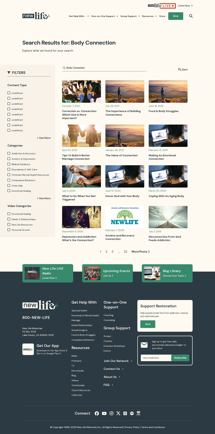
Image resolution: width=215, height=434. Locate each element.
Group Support (130, 16)
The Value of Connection (121, 155)
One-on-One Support (104, 16)
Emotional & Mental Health (85, 315)
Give (175, 16)
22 (125, 251)
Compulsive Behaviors (83, 339)
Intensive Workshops (114, 346)
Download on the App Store (52, 350)
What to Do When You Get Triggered (79, 197)
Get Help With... (79, 16)
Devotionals (78, 370)
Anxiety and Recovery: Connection (120, 237)
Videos (75, 380)
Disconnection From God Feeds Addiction (165, 238)
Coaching (108, 315)
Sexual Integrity (79, 330)
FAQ (108, 385)
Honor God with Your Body (122, 196)
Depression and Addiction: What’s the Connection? (79, 238)
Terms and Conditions (153, 427)
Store (162, 16)
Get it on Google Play (49, 353)
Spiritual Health (79, 310)
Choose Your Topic (174, 275)
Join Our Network (117, 361)
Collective (77, 395)
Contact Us (113, 369)
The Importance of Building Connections (123, 112)
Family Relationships (82, 325)
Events (107, 350)
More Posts (141, 251)
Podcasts (77, 360)
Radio (74, 355)
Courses (108, 341)
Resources (149, 16)
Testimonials (78, 385)
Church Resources (81, 390)
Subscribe (180, 357)
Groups (107, 336)
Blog (74, 375)
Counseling (109, 320)
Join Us (108, 275)
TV (73, 365)
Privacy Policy (132, 427)
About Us (112, 377)
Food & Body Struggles (164, 111)
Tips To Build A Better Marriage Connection (76, 157)
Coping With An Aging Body (166, 196)
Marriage (76, 320)
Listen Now (49, 278)
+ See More (44, 138)
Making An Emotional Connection (162, 157)
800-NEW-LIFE (36, 317)
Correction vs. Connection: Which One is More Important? (79, 114)
